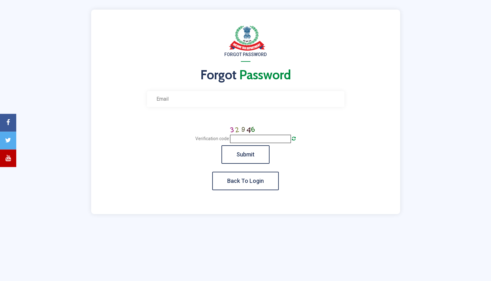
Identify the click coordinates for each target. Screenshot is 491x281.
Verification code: (212, 138)
